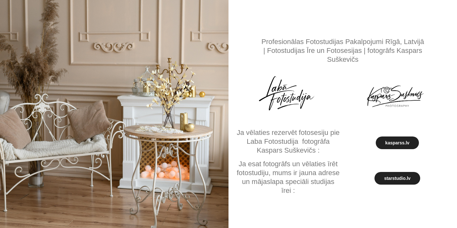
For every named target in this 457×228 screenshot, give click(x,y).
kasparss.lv (397, 142)
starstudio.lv (397, 178)
